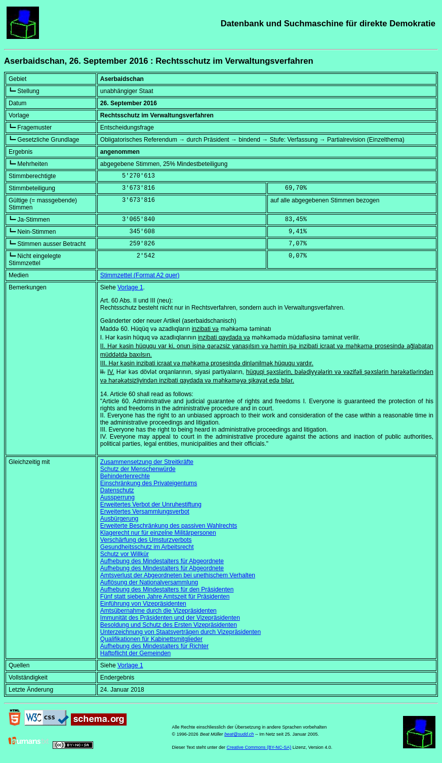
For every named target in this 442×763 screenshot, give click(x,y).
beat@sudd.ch (239, 734)
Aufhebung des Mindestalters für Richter (154, 646)
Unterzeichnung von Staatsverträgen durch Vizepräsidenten (180, 631)
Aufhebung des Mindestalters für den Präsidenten (167, 589)
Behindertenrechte (125, 476)
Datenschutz (117, 490)
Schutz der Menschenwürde (138, 469)
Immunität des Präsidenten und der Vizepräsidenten (170, 617)
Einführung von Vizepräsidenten (143, 603)
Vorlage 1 (130, 287)
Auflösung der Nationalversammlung (149, 582)
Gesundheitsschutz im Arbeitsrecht (147, 546)
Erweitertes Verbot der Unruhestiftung (151, 504)
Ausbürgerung (119, 518)
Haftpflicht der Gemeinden (135, 653)
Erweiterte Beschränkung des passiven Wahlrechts (168, 525)
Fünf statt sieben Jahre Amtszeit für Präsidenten (164, 596)
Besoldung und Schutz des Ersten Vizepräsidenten (168, 624)
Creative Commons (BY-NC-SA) (258, 747)
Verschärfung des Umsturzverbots (146, 539)
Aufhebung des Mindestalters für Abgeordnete (162, 561)
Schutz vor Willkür (124, 554)
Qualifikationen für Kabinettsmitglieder (151, 639)
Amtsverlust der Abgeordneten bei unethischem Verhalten (177, 575)
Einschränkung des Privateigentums (148, 483)
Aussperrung (117, 497)
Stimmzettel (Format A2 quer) (140, 275)
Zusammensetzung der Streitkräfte (146, 461)
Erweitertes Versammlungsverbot (144, 511)
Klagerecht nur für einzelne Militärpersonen (158, 532)
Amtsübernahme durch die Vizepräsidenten (158, 610)
